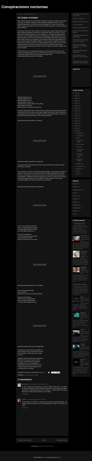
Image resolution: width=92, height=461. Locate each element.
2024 (76, 95)
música (26, 375)
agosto (78, 169)
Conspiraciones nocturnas (24, 7)
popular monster (82, 344)
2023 (76, 98)
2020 (76, 106)
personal (31, 375)
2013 (76, 123)
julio (77, 171)
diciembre (79, 133)
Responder (25, 394)
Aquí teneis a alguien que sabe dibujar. (80, 36)
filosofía (75, 184)
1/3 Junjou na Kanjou (80, 150)
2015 (76, 118)
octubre (78, 164)
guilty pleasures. (77, 190)
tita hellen (25, 384)
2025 (76, 93)
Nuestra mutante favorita (80, 27)
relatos (75, 211)
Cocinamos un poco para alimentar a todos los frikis (80, 62)
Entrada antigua (62, 440)
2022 (76, 100)
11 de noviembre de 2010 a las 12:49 (38, 384)
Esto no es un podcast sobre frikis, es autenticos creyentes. (80, 46)
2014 (76, 121)
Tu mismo (79, 147)
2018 (76, 111)
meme (74, 193)
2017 (76, 113)
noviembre (79, 135)
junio (77, 174)
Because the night (79, 141)
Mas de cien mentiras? (83, 252)
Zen (74, 214)
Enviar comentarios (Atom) (46, 446)
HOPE (82, 329)
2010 (76, 131)
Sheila (24, 399)
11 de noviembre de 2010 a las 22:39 (36, 399)
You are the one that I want (79, 155)
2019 (76, 108)
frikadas (75, 187)
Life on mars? (80, 144)
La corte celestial (78, 24)
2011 (76, 128)
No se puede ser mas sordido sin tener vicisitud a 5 (80, 56)
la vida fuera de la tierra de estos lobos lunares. (80, 40)
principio (75, 202)
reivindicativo (76, 208)
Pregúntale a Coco (79, 223)
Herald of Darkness (83, 313)
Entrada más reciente (24, 440)
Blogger (59, 457)
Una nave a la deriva (79, 18)
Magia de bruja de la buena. (81, 21)
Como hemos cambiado (79, 284)
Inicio (44, 440)
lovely (82, 297)
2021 (76, 103)
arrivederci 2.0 (84, 236)
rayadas (36, 375)
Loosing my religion (79, 159)
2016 (76, 116)
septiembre (79, 166)
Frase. (78, 138)
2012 (76, 126)
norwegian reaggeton (83, 267)
